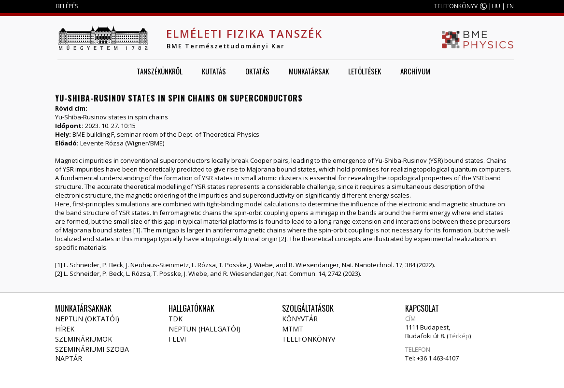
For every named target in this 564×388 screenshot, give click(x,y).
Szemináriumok (83, 339)
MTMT (292, 328)
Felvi (177, 339)
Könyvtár (300, 318)
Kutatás (214, 71)
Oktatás (257, 71)
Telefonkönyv (308, 339)
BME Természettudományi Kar (226, 46)
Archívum (415, 71)
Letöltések (364, 71)
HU (496, 6)
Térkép (459, 335)
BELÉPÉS (67, 6)
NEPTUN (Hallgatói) (204, 328)
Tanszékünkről (160, 71)
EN (510, 6)
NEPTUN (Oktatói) (87, 318)
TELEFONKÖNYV (456, 6)
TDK (176, 318)
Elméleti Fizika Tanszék (244, 33)
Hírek (64, 328)
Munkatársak (309, 71)
